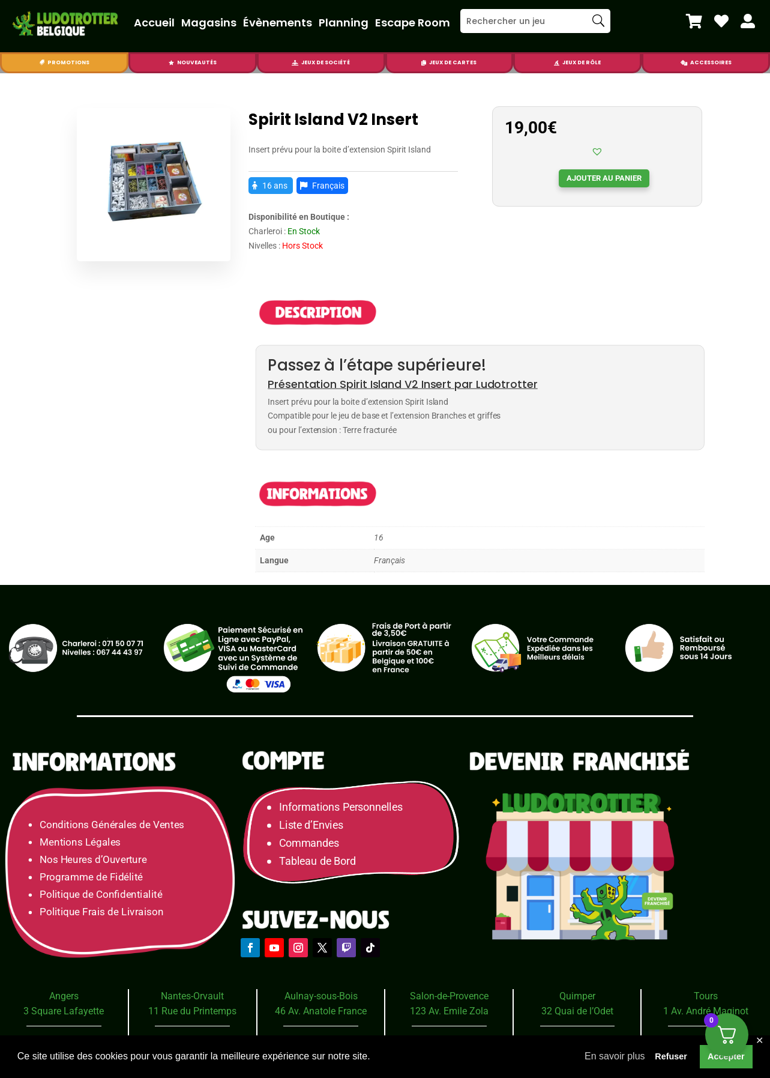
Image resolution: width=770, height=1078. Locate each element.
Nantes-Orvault (192, 996)
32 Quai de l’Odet (577, 1011)
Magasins (208, 22)
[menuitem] (694, 21)
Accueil (154, 22)
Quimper (577, 996)
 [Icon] (721, 21)
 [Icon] (41, 62)
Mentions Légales (80, 841)
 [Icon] (171, 62)
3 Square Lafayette (63, 1011)
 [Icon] (423, 62)
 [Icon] (684, 62)
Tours (706, 996)
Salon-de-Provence (449, 996)
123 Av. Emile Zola (449, 1011)
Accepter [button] (726, 1056)
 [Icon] (295, 62)
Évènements (277, 22)
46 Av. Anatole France (321, 1011)
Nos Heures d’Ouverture (93, 859)
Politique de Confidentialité (101, 894)
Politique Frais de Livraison (101, 912)
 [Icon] (748, 21)
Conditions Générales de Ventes (112, 824)
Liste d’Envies (315, 825)
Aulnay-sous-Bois (321, 996)
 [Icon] (556, 62)
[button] (597, 151)
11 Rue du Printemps (192, 1011)
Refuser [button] (671, 1056)
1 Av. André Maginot (705, 1011)
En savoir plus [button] (615, 1056)
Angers (64, 996)
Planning (343, 22)
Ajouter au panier (604, 178)
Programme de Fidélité (91, 876)
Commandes (309, 843)
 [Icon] (694, 21)
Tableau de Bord (317, 861)
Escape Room (412, 22)
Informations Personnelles (340, 807)
